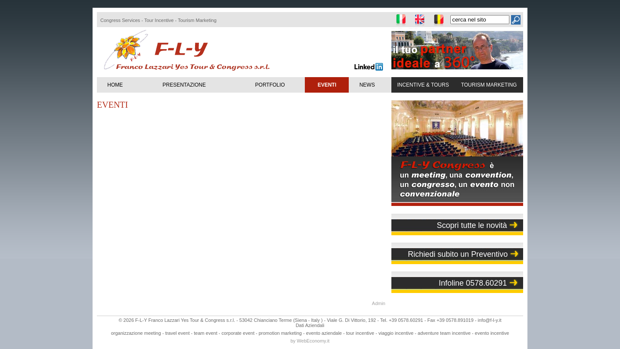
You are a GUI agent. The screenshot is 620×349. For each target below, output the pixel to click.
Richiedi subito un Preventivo (458, 254)
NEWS (367, 85)
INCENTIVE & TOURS (423, 85)
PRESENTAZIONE (184, 85)
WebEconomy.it (313, 340)
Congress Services (120, 20)
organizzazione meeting (136, 333)
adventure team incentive (444, 333)
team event (205, 333)
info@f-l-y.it (490, 320)
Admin (378, 303)
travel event (177, 333)
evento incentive (492, 333)
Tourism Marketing (197, 20)
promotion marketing (280, 333)
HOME (115, 85)
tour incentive (360, 333)
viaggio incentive (395, 333)
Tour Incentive (159, 20)
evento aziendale (324, 333)
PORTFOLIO (270, 85)
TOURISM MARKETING (489, 85)
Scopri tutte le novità (472, 225)
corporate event (238, 333)
